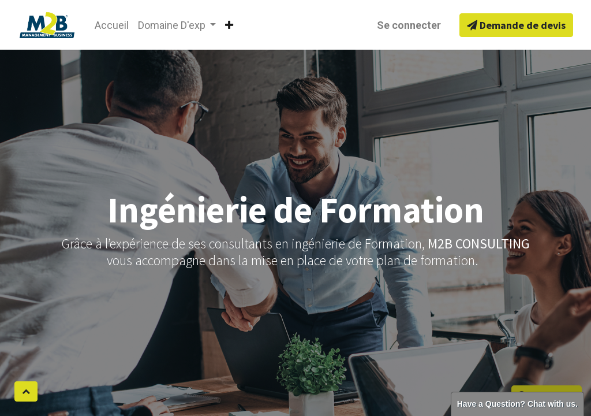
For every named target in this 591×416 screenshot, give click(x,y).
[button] (229, 25)
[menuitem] (111, 25)
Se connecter (409, 25)
